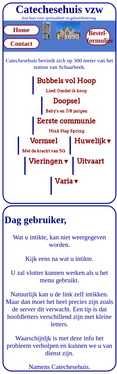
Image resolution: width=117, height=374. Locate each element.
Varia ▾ (66, 185)
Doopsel (66, 105)
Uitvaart (90, 166)
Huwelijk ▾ (92, 145)
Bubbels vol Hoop (66, 84)
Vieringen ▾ (48, 166)
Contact (21, 43)
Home (21, 29)
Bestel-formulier (98, 36)
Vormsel (43, 145)
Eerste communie (66, 125)
